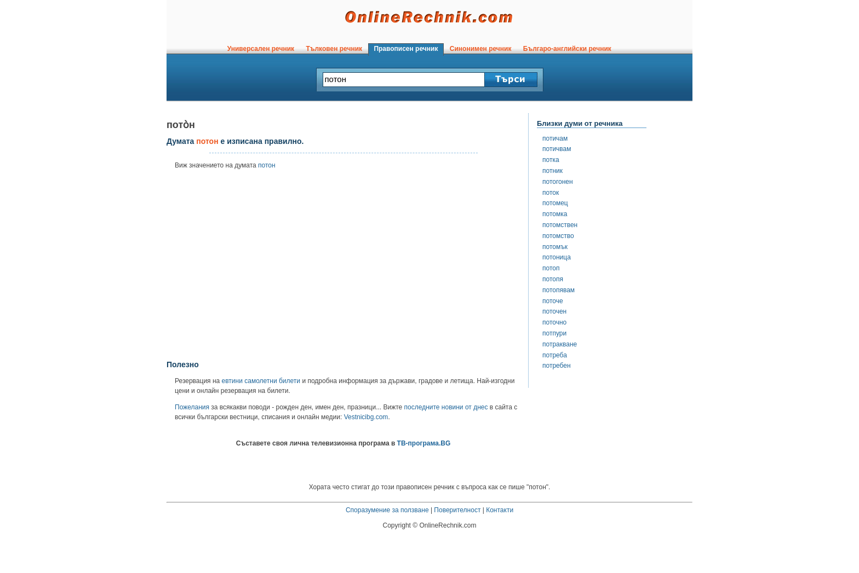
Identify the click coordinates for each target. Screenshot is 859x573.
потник (552, 171)
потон (267, 165)
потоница (556, 257)
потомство (558, 236)
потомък (555, 247)
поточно (554, 322)
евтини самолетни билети (261, 381)
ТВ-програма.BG (424, 443)
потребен (556, 365)
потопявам (558, 290)
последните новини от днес (446, 407)
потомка (554, 214)
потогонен (557, 182)
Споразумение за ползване (387, 510)
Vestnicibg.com (366, 417)
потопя (552, 279)
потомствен (559, 225)
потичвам (556, 149)
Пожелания (192, 407)
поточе (552, 301)
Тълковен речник (334, 49)
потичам (555, 138)
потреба (554, 355)
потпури (554, 333)
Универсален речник (261, 49)
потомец (555, 203)
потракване (559, 344)
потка (550, 160)
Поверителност (457, 510)
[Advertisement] (343, 269)
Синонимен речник (480, 49)
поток (550, 192)
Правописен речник (406, 49)
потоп (550, 268)
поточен (554, 311)
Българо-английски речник (567, 49)
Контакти (499, 510)
